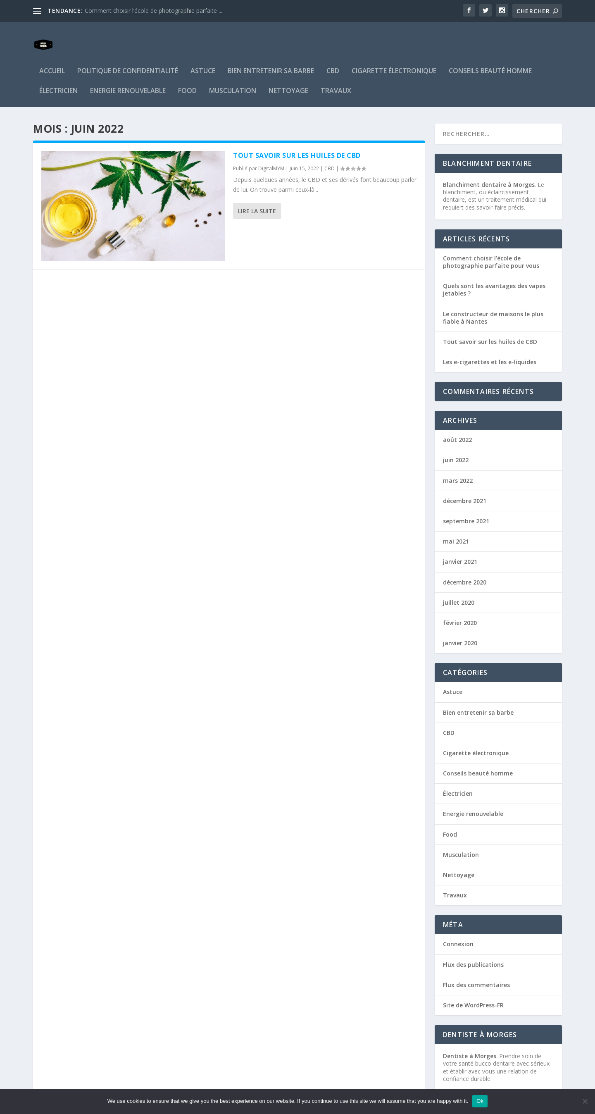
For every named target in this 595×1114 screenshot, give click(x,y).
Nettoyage (288, 79)
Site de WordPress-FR (473, 993)
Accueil (52, 59)
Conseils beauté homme (490, 59)
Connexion (458, 931)
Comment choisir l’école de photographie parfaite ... (153, 10)
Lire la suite (257, 199)
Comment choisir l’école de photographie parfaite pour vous (491, 249)
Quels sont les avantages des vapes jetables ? (494, 277)
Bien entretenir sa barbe (271, 59)
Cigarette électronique (394, 59)
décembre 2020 (464, 570)
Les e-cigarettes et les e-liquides (489, 349)
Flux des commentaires (476, 972)
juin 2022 (456, 447)
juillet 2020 (458, 590)
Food (187, 79)
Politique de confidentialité (127, 59)
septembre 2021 (466, 509)
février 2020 (460, 610)
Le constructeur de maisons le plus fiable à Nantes (493, 305)
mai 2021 (456, 529)
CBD (332, 59)
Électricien (58, 79)
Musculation (232, 79)
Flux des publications (473, 952)
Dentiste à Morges (469, 1043)
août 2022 (457, 427)
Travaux (336, 79)
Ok (479, 1101)
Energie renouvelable (128, 79)
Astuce (202, 59)
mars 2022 (458, 468)
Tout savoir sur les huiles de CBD (297, 143)
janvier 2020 (460, 631)
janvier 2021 (460, 549)
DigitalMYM (271, 156)
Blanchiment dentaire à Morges (489, 172)
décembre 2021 (464, 488)
